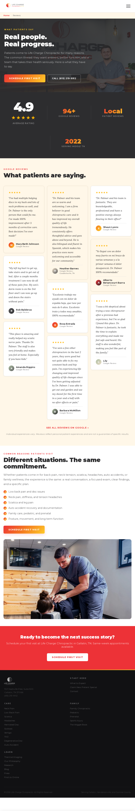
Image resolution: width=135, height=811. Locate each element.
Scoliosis (8, 728)
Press (6, 773)
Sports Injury (76, 720)
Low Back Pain (12, 712)
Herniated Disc (11, 724)
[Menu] (128, 6)
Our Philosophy (12, 761)
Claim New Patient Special (83, 687)
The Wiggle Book (78, 724)
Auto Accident (11, 744)
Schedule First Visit (24, 78)
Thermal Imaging (13, 757)
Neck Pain (9, 708)
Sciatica (8, 716)
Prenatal (74, 716)
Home (6, 15)
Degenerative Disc (13, 740)
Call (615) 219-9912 (64, 78)
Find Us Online (11, 777)
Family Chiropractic (80, 708)
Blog (6, 769)
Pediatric (74, 712)
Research (8, 765)
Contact (74, 691)
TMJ (6, 736)
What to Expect (78, 683)
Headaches (9, 720)
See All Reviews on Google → (67, 427)
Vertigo (7, 732)
